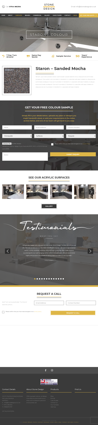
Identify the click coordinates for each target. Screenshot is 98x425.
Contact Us (54, 402)
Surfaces (18, 15)
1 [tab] (34, 278)
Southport (40, 422)
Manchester (46, 422)
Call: (11, 6)
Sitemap (53, 407)
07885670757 (8, 407)
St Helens (76, 422)
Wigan (60, 422)
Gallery (47, 15)
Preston (52, 422)
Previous (6, 192)
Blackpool (30, 422)
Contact (67, 15)
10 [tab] (56, 278)
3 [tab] (39, 278)
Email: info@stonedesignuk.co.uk (83, 6)
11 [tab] (58, 278)
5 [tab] (44, 278)
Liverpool (25, 422)
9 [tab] (53, 278)
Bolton (56, 422)
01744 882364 (8, 405)
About (10, 15)
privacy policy (86, 143)
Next (91, 192)
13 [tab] (63, 278)
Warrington (70, 422)
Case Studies (57, 15)
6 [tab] (46, 278)
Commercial (37, 15)
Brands (27, 15)
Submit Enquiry (72, 154)
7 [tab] (49, 278)
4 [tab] (42, 278)
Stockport (64, 422)
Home (3, 15)
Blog (75, 15)
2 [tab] (37, 278)
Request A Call (73, 313)
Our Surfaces (55, 405)
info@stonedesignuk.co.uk (12, 402)
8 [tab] (51, 278)
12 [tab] (61, 278)
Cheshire (35, 422)
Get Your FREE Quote (87, 15)
